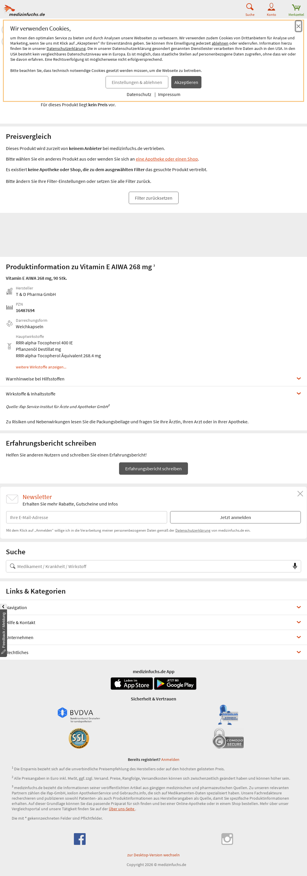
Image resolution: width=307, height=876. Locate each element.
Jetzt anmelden (235, 517)
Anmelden (170, 759)
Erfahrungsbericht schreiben (153, 468)
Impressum (169, 94)
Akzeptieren (186, 82)
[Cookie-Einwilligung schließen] (298, 26)
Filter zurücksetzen (153, 198)
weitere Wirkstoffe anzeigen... (41, 367)
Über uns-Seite (122, 808)
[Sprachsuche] (294, 566)
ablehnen (220, 43)
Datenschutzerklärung (66, 48)
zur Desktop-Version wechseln (153, 855)
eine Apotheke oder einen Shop (167, 159)
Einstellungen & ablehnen (137, 82)
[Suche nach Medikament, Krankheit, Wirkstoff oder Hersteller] (147, 566)
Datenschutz (139, 94)
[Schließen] (300, 494)
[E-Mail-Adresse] (86, 517)
